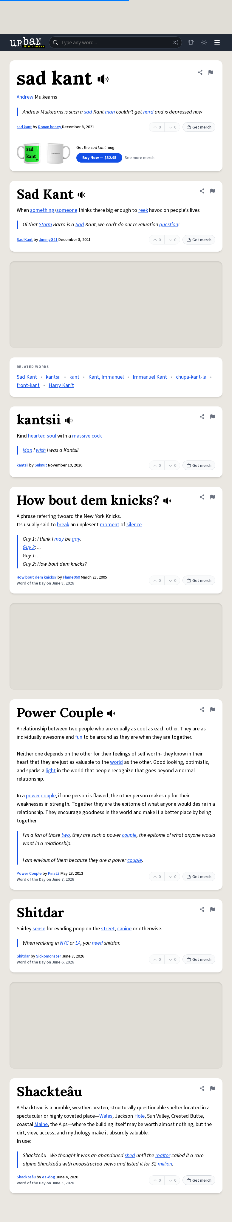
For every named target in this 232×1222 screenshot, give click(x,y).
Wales (105, 1116)
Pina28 (54, 874)
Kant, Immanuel (106, 377)
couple (48, 795)
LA (78, 943)
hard (148, 112)
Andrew (25, 97)
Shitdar (23, 956)
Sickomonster (48, 956)
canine (124, 928)
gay (76, 539)
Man (27, 450)
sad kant (24, 127)
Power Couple (29, 874)
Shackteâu (26, 1177)
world (116, 762)
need (97, 943)
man (110, 112)
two (65, 835)
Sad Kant (25, 240)
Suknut (41, 465)
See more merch (139, 158)
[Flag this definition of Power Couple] (212, 709)
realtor (162, 1155)
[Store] (190, 42)
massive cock (87, 436)
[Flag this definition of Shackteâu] (212, 1088)
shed (130, 1155)
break (63, 524)
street (108, 928)
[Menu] (217, 42)
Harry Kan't (61, 385)
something (42, 210)
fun (78, 737)
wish (41, 450)
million (165, 1164)
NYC (64, 943)
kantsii (53, 377)
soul (51, 436)
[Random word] (174, 42)
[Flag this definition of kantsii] (212, 416)
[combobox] (115, 42)
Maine (41, 1124)
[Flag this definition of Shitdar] (212, 909)
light (51, 770)
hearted (37, 436)
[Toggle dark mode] (204, 42)
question (168, 224)
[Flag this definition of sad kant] (210, 72)
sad (88, 112)
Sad (79, 224)
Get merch (198, 127)
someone (66, 210)
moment (109, 524)
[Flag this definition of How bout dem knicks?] (212, 497)
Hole (139, 1116)
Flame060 (71, 577)
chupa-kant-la (191, 377)
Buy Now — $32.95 (99, 158)
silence (134, 524)
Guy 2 (29, 547)
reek (143, 210)
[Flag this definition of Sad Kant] (212, 191)
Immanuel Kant (150, 377)
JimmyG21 (48, 240)
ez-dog (48, 1177)
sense (39, 928)
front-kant (28, 385)
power (33, 795)
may (59, 539)
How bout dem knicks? (37, 577)
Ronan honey (50, 127)
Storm (45, 224)
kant (74, 377)
